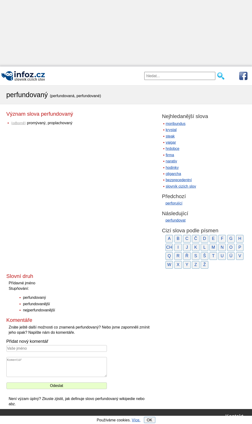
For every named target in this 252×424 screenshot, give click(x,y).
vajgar (171, 142)
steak (170, 136)
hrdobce (172, 149)
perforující (174, 203)
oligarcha (173, 174)
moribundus (175, 124)
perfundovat (176, 220)
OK (149, 420)
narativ (171, 161)
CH (169, 247)
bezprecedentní (179, 180)
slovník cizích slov (181, 186)
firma (170, 155)
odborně (18, 123)
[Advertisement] (126, 33)
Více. (136, 420)
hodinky (172, 168)
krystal (171, 130)
